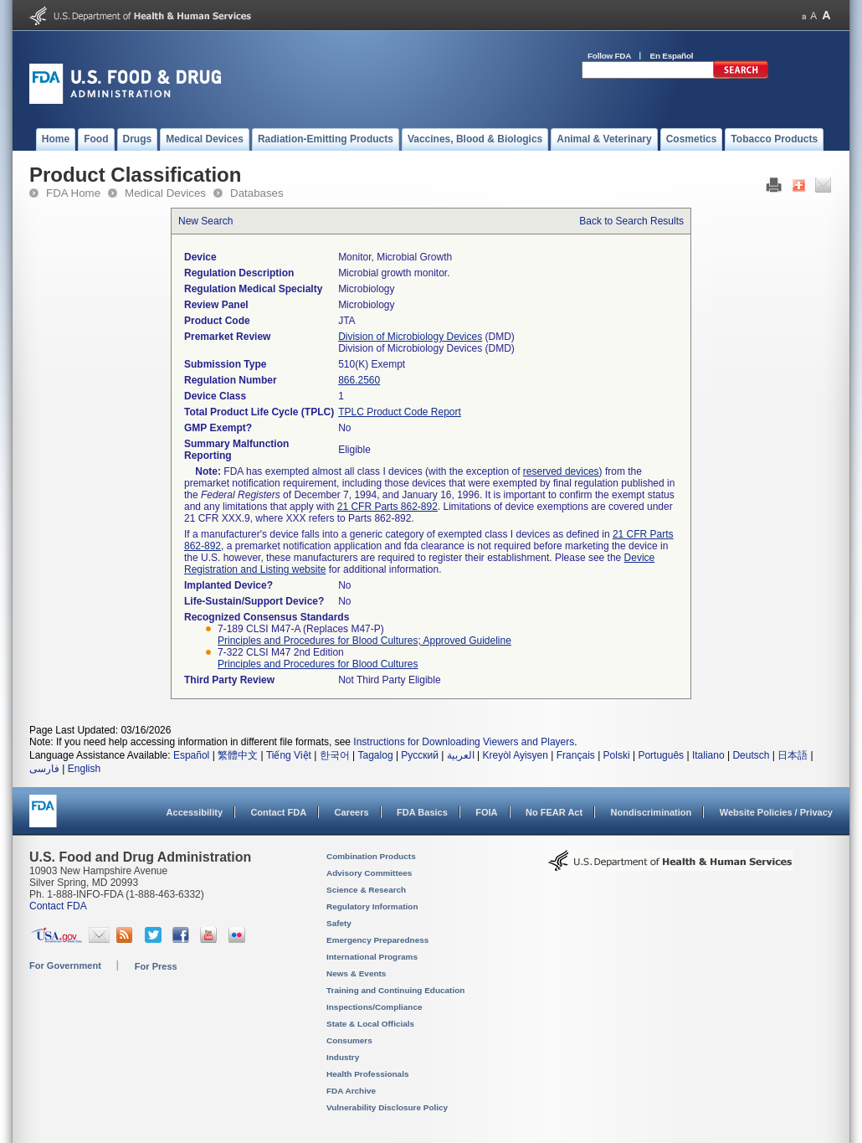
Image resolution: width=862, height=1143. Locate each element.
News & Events (356, 973)
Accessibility (195, 812)
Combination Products (371, 856)
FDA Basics (422, 812)
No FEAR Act (554, 812)
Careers (352, 812)
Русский (420, 755)
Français (576, 755)
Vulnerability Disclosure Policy (387, 1107)
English (84, 769)
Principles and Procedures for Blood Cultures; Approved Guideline (364, 640)
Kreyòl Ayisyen (515, 755)
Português (661, 755)
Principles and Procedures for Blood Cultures (318, 664)
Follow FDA (609, 55)
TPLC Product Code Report (399, 412)
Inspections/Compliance (374, 1007)
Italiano (708, 755)
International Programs (372, 956)
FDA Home (73, 193)
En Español (672, 55)
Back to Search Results (631, 221)
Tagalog (375, 755)
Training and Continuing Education (395, 990)
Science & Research (366, 889)
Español (191, 755)
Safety (338, 923)
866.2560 (359, 380)
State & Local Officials (370, 1023)
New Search (205, 221)
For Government (65, 965)
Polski (616, 755)
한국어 (335, 755)
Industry (342, 1057)
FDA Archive (351, 1090)
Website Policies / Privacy (776, 812)
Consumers (349, 1040)
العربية (461, 755)
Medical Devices (165, 193)
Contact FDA (278, 812)
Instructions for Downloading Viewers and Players (463, 742)
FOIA (486, 812)
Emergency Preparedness (377, 940)
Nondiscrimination (651, 812)
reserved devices (561, 471)
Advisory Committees (369, 873)
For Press (156, 966)
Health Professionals (367, 1074)
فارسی (44, 769)
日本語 (792, 755)
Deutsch (750, 755)
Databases (257, 193)
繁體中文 (238, 755)
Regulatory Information (372, 906)
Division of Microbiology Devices (410, 336)
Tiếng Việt (288, 755)
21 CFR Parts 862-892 (387, 506)
